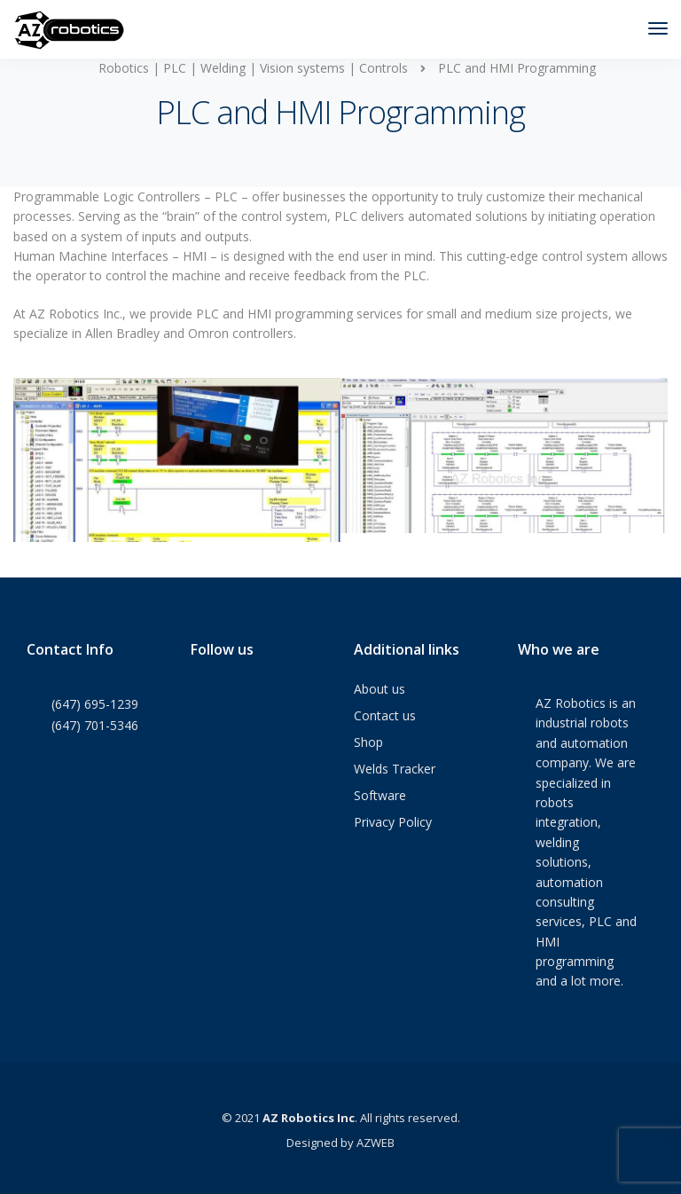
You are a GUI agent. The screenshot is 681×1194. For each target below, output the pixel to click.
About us (379, 688)
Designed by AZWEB (340, 1143)
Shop (368, 742)
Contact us (385, 715)
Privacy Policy (393, 821)
